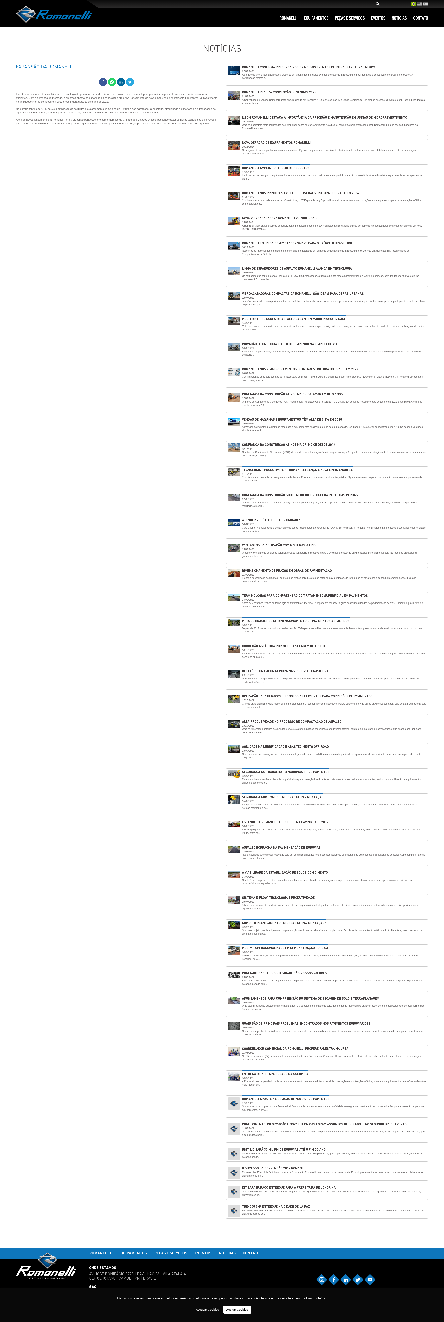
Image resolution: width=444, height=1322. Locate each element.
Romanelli (289, 18)
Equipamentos (316, 18)
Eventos (378, 18)
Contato (420, 18)
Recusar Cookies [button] (207, 1309)
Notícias (399, 18)
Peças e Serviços (350, 18)
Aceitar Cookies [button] (237, 1309)
